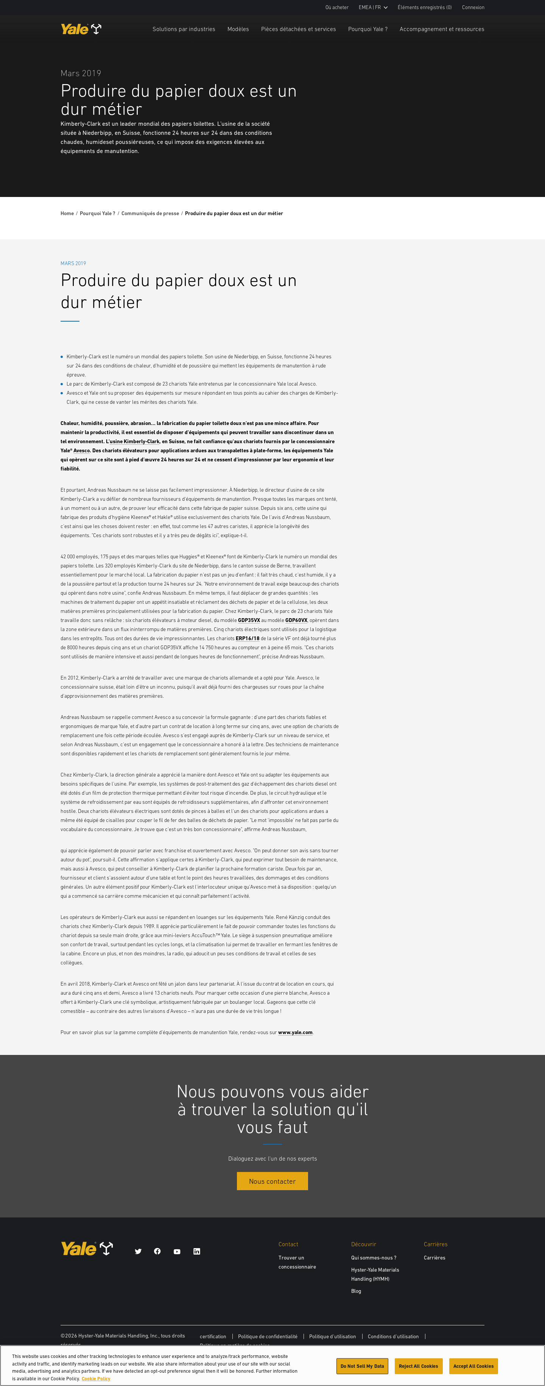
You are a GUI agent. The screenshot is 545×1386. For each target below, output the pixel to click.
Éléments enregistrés (425, 7)
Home (67, 213)
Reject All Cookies (418, 1369)
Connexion (473, 7)
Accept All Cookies (473, 1369)
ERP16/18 (248, 638)
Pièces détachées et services (298, 28)
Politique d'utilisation (332, 1336)
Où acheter (337, 7)
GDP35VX (249, 620)
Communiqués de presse (150, 213)
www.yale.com (295, 1032)
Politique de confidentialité (267, 1336)
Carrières (434, 1258)
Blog (356, 1291)
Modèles (238, 28)
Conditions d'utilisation (393, 1336)
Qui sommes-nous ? (373, 1258)
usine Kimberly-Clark (134, 441)
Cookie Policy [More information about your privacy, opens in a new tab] (96, 1381)
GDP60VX (296, 620)
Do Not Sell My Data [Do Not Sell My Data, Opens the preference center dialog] (362, 1369)
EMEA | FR (373, 7)
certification (213, 1336)
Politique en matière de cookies (235, 1345)
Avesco (81, 450)
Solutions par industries (184, 28)
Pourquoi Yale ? (368, 28)
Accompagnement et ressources (442, 28)
